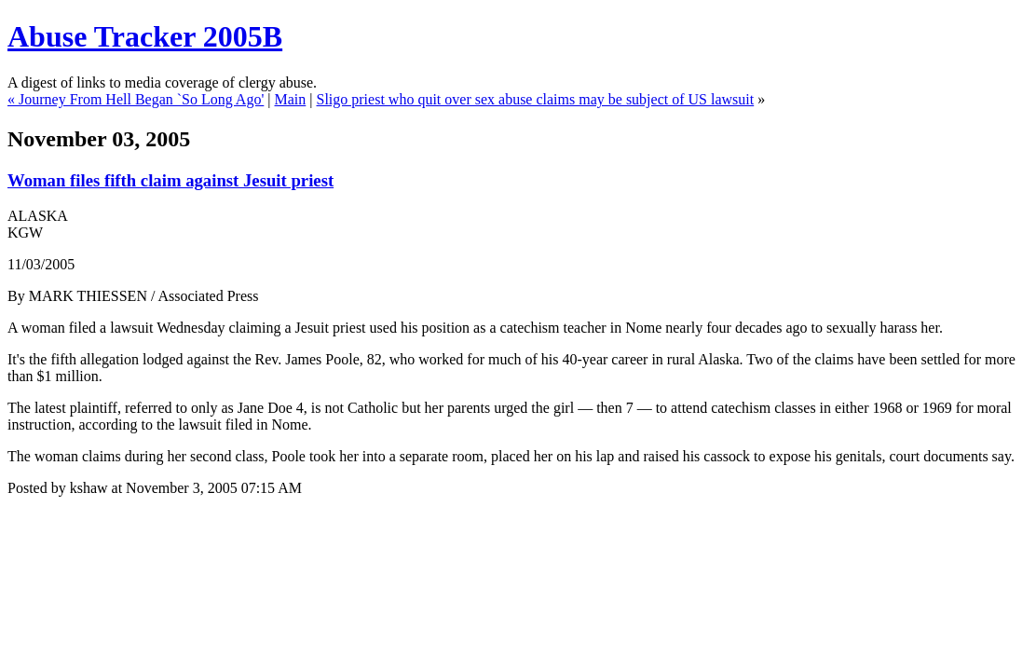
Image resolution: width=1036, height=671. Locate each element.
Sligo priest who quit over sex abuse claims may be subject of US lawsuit (536, 99)
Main (291, 99)
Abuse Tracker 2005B (144, 36)
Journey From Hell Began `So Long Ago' (141, 99)
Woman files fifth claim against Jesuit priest (170, 180)
